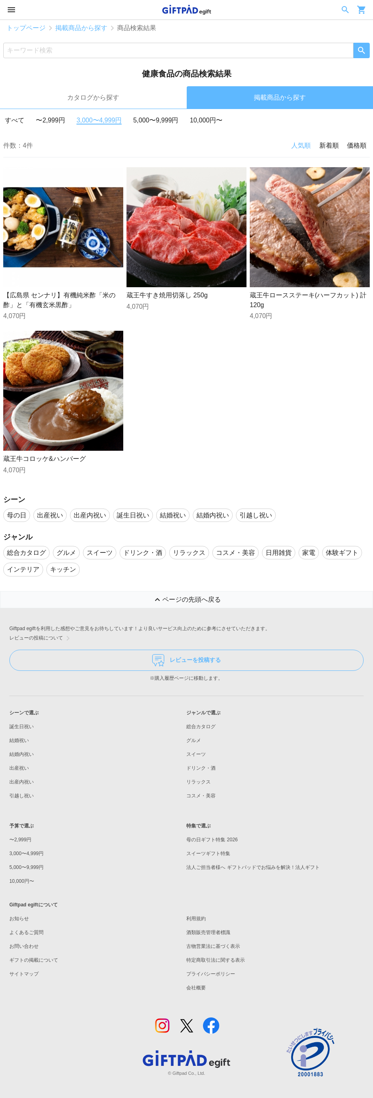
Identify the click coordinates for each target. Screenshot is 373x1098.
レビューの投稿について (41, 638)
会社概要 (196, 988)
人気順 (301, 145)
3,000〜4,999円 (99, 120)
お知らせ (19, 918)
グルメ (193, 740)
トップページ (26, 27)
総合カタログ (201, 726)
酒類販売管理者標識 (208, 932)
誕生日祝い (21, 726)
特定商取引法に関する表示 (215, 960)
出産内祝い (21, 782)
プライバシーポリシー (210, 974)
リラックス (198, 782)
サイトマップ (24, 974)
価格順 (356, 145)
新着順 (329, 145)
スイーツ (196, 754)
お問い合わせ (24, 946)
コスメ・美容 (201, 796)
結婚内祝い (21, 754)
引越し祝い (21, 796)
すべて (14, 120)
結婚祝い (19, 740)
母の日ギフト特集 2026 (212, 840)
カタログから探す (93, 97)
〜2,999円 (50, 120)
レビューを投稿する (186, 660)
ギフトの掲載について (33, 960)
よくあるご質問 (26, 932)
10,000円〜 (206, 120)
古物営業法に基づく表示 (213, 946)
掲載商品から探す (81, 27)
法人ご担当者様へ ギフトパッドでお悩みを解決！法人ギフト (252, 867)
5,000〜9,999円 (156, 120)
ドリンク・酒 (201, 768)
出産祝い (19, 768)
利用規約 (196, 918)
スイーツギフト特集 (208, 853)
